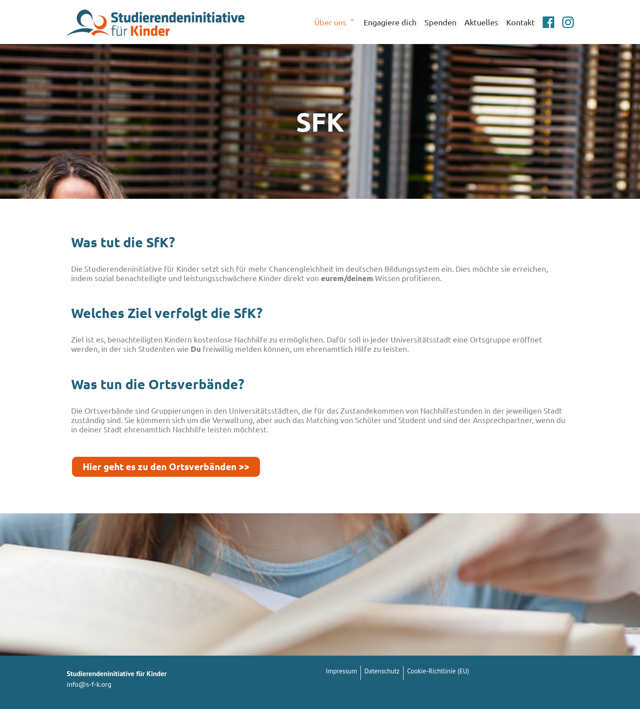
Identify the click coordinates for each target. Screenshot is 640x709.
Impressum (341, 671)
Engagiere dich (390, 22)
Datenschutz (382, 671)
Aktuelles (481, 22)
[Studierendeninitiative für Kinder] (155, 22)
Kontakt (520, 22)
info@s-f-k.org (89, 684)
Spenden (440, 22)
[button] (352, 21)
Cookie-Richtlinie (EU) (438, 671)
